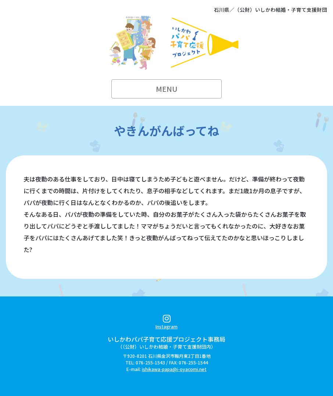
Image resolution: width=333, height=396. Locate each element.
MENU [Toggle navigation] (167, 88)
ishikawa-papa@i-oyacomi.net (174, 369)
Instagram (166, 323)
